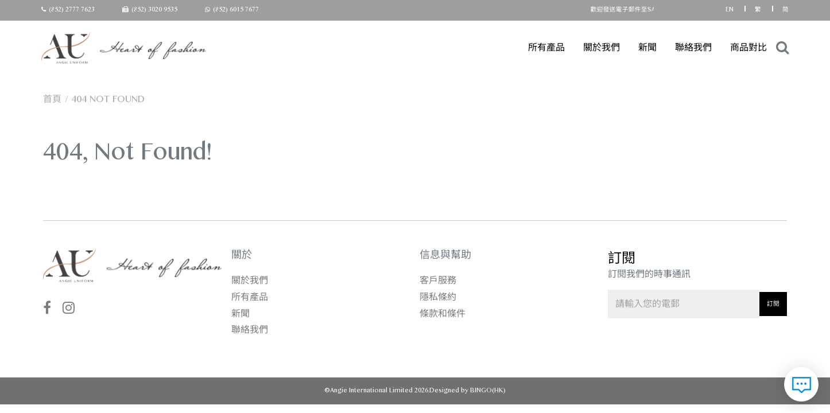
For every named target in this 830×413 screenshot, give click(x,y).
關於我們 (601, 47)
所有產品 (546, 47)
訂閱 (773, 303)
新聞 (647, 47)
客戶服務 (438, 280)
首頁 (52, 99)
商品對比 (748, 47)
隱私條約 (438, 296)
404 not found (108, 99)
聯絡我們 (693, 47)
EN (730, 10)
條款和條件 (443, 313)
